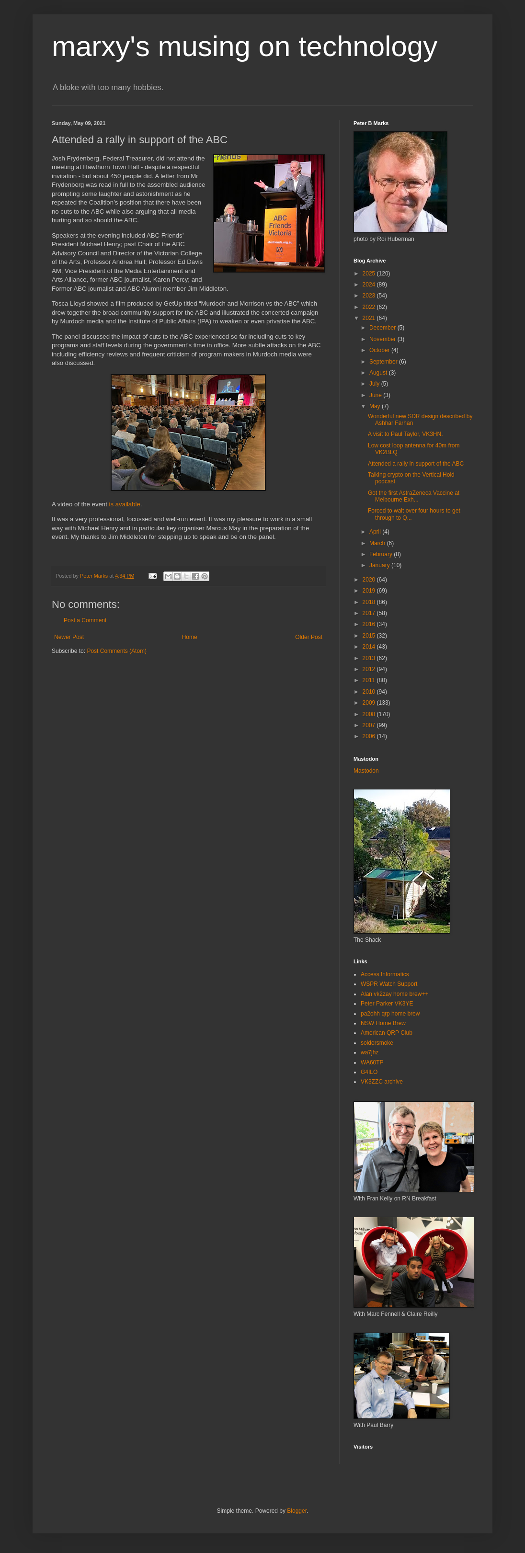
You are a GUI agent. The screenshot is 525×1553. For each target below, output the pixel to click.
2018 (370, 602)
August (379, 372)
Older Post (308, 637)
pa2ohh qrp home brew (390, 1013)
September (384, 361)
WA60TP (372, 1062)
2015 (370, 635)
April (375, 531)
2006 (370, 736)
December (383, 327)
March (378, 543)
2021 (370, 318)
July (375, 383)
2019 (370, 590)
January (380, 565)
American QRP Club (386, 1032)
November (383, 339)
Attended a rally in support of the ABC (416, 463)
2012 (370, 669)
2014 (370, 646)
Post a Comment (85, 620)
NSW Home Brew (383, 1023)
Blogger (297, 1510)
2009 (370, 702)
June (376, 395)
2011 (370, 680)
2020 (370, 579)
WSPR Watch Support (389, 984)
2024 (370, 284)
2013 (370, 658)
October (380, 350)
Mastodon (366, 770)
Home (189, 637)
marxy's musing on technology (244, 46)
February (381, 554)
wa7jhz (369, 1052)
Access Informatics (385, 974)
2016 (370, 624)
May (375, 406)
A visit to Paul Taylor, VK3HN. (405, 434)
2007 (370, 725)
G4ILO (369, 1072)
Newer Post (69, 637)
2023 (370, 295)
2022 (370, 307)
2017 (370, 613)
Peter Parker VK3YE (387, 1003)
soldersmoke (377, 1042)
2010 (370, 691)
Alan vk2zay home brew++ (394, 994)
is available (124, 504)
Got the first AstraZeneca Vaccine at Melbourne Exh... (413, 496)
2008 (370, 714)
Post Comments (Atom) (117, 651)
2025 (370, 273)
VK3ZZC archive (382, 1081)
